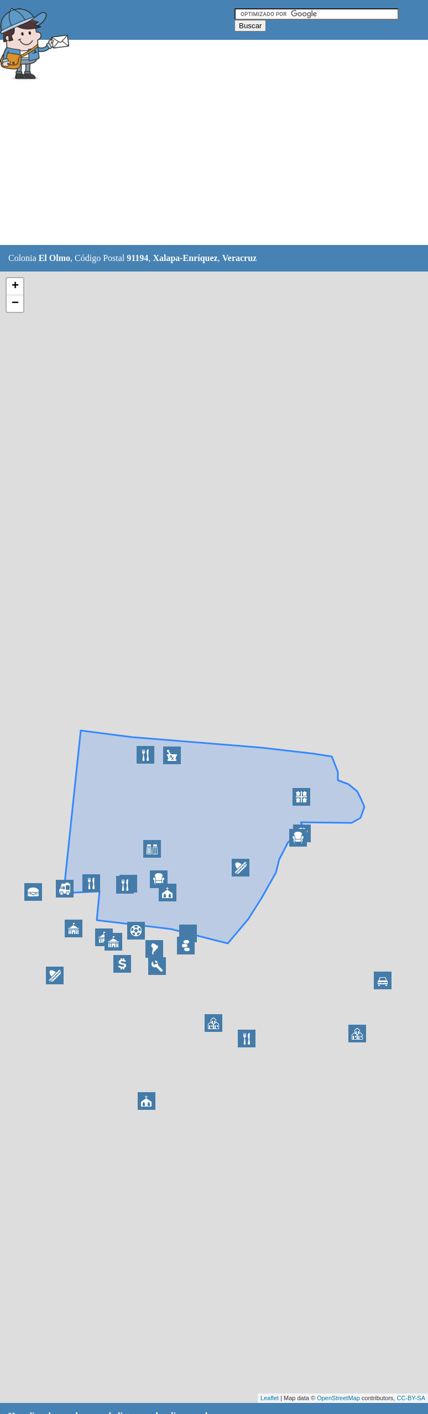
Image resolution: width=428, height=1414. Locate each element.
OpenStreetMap (338, 1398)
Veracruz (239, 258)
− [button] (15, 303)
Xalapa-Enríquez (185, 258)
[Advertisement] (201, 164)
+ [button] (15, 286)
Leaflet (269, 1398)
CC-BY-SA (410, 1398)
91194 (137, 258)
